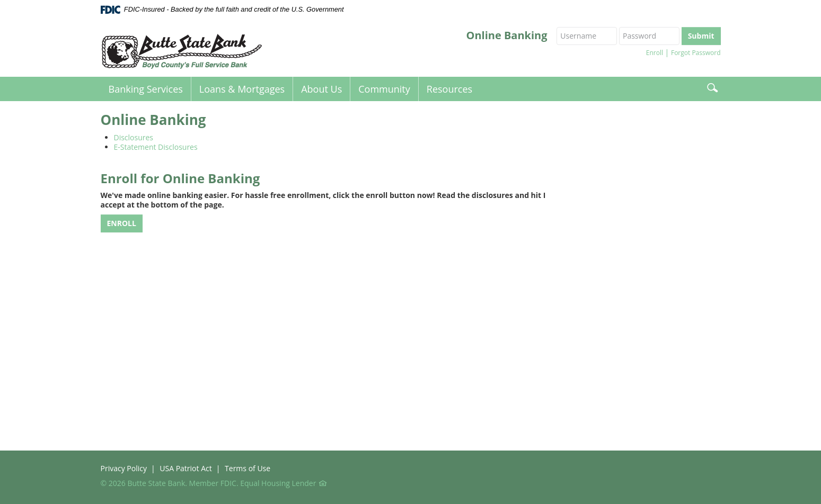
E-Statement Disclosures (156, 147)
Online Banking (507, 35)
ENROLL (121, 223)
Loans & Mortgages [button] (242, 89)
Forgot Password (696, 52)
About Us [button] (321, 89)
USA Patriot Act (185, 468)
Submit (701, 36)
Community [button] (384, 89)
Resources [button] (449, 89)
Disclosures (134, 137)
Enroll (654, 52)
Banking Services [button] (146, 89)
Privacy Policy (124, 468)
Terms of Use (247, 468)
